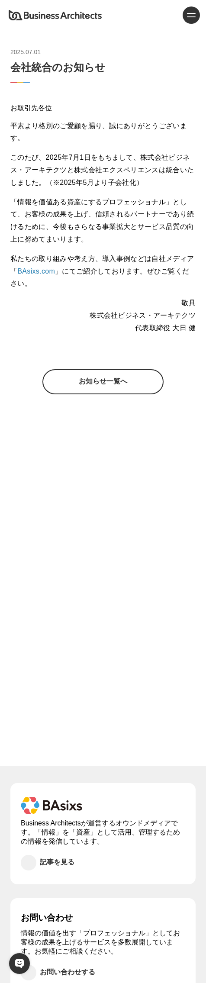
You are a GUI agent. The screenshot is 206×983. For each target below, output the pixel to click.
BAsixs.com (36, 271)
